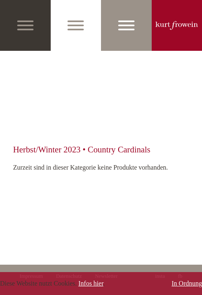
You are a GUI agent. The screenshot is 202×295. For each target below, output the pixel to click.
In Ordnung (187, 283)
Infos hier (91, 283)
